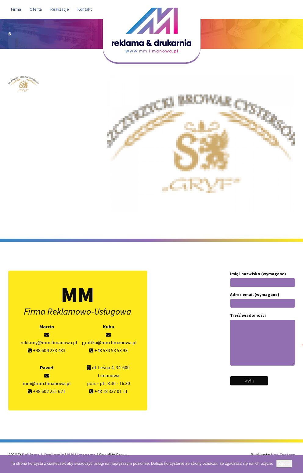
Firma (16, 9)
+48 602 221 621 (46, 391)
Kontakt (85, 9)
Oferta (36, 9)
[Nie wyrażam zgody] (295, 464)
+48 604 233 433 (46, 350)
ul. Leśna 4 (103, 367)
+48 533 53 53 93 (108, 350)
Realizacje (59, 9)
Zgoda (284, 463)
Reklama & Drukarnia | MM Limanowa (59, 454)
